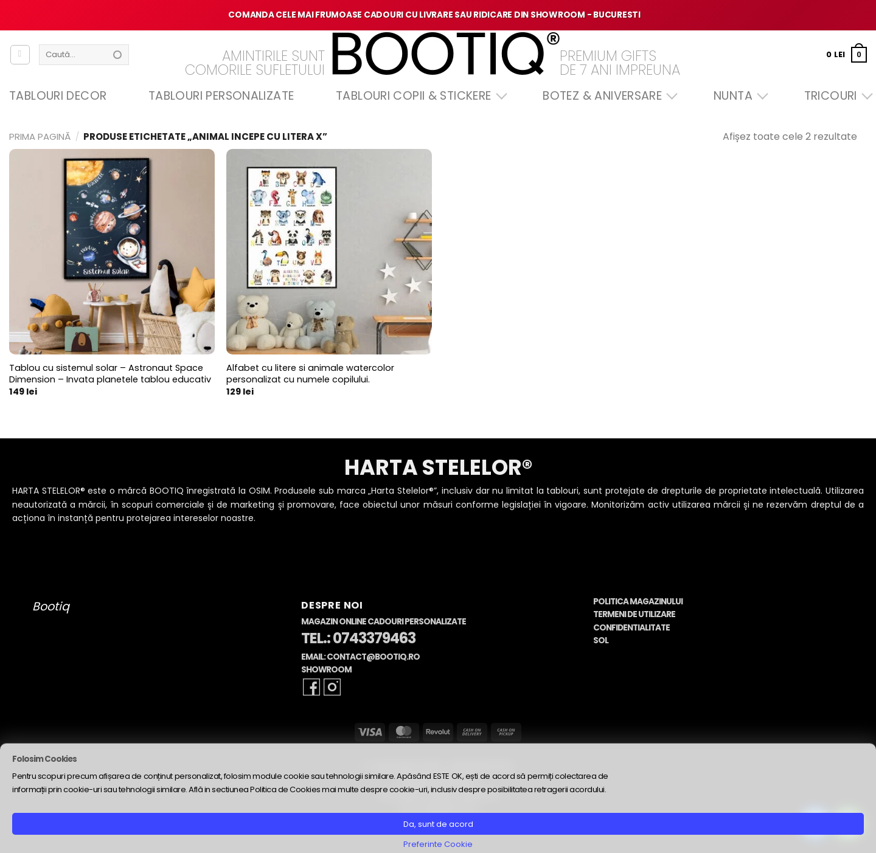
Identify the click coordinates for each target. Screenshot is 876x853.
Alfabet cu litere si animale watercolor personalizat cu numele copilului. (310, 373)
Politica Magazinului (638, 601)
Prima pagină (40, 136)
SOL (600, 640)
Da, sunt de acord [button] (438, 824)
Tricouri (835, 96)
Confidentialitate (631, 628)
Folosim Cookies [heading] (44, 759)
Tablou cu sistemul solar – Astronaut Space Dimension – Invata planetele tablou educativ (110, 373)
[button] (846, 54)
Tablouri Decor (57, 96)
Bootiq (50, 606)
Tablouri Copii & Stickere (418, 96)
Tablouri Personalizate (221, 96)
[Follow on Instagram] (332, 687)
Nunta (738, 96)
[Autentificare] (20, 54)
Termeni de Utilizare (634, 614)
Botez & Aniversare (607, 96)
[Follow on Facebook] (311, 687)
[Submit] (117, 54)
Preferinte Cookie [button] (438, 844)
